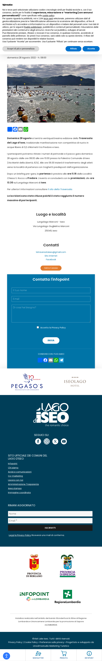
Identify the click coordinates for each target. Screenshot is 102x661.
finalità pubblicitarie (33, 27)
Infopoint (12, 463)
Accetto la (53, 327)
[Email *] (50, 520)
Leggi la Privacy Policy (20, 535)
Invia (51, 340)
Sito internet (51, 255)
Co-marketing (15, 476)
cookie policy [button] (48, 15)
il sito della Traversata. (60, 189)
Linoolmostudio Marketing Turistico (51, 645)
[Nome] (50, 513)
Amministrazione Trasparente (23, 484)
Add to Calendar (51, 268)
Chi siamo (13, 467)
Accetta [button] (91, 48)
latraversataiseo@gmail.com (51, 252)
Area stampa (14, 488)
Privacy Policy (59, 327)
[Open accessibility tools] (6, 656)
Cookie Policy (31, 642)
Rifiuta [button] (73, 48)
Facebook (51, 259)
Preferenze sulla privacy (52, 642)
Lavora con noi (15, 480)
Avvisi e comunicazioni (19, 471)
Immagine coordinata (19, 492)
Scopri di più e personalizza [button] (20, 48)
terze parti (48, 18)
